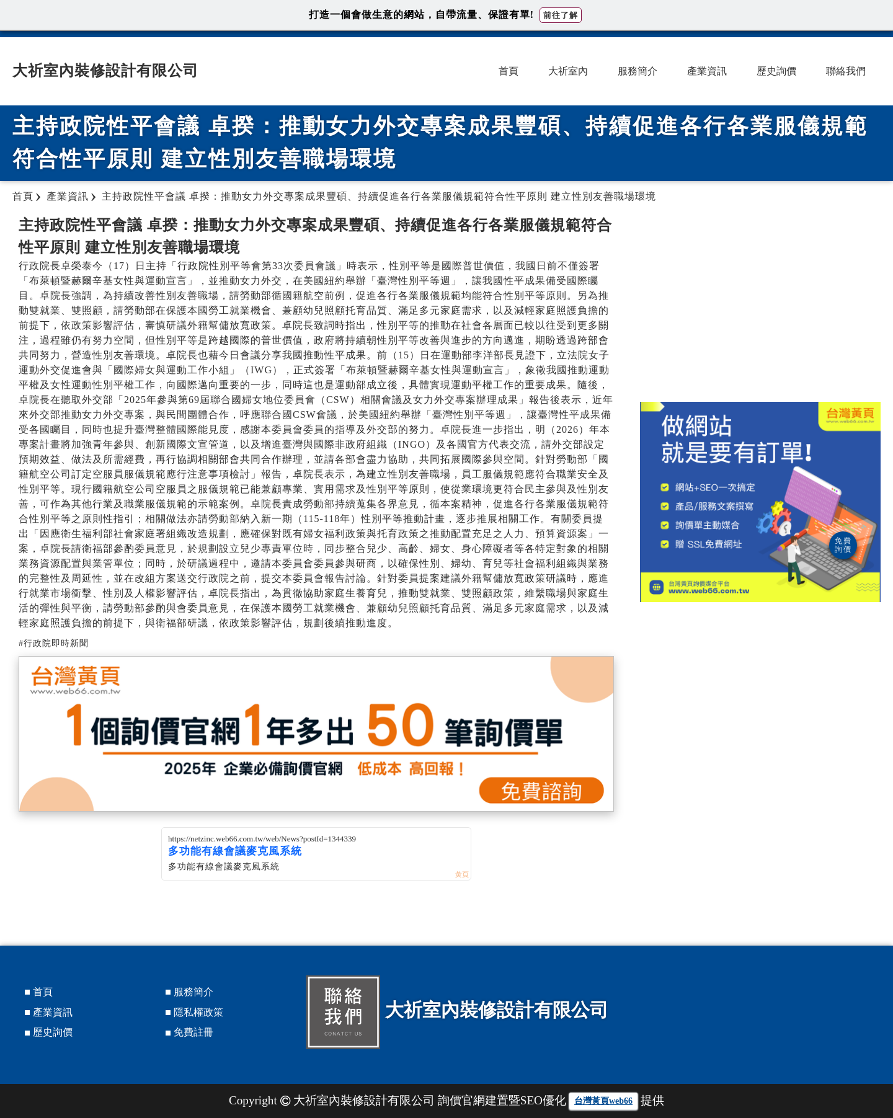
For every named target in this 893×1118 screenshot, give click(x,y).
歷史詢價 (776, 71)
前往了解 (560, 15)
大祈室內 (568, 71)
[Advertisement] (760, 302)
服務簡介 (637, 71)
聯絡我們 (846, 71)
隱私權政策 (198, 1012)
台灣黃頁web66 (603, 1101)
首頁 (508, 71)
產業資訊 (707, 71)
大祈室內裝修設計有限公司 (105, 71)
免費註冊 (193, 1032)
